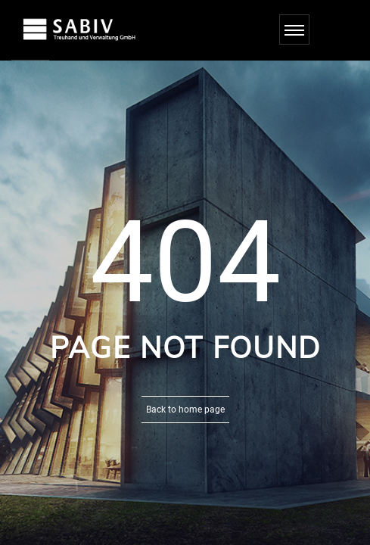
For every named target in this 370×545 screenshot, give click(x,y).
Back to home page (185, 409)
